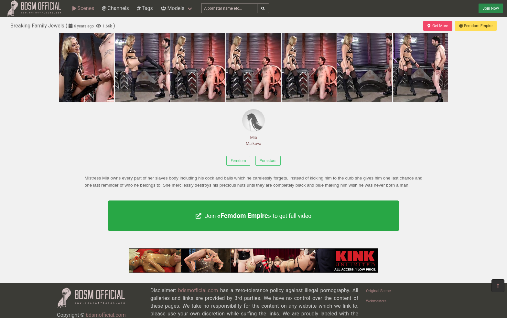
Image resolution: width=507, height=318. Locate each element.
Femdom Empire (475, 26)
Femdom (238, 161)
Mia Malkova (253, 127)
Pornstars (268, 161)
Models (172, 8)
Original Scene (378, 291)
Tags (145, 8)
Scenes (83, 8)
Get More (437, 26)
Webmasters (376, 301)
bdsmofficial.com (198, 290)
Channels (115, 8)
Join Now (491, 8)
